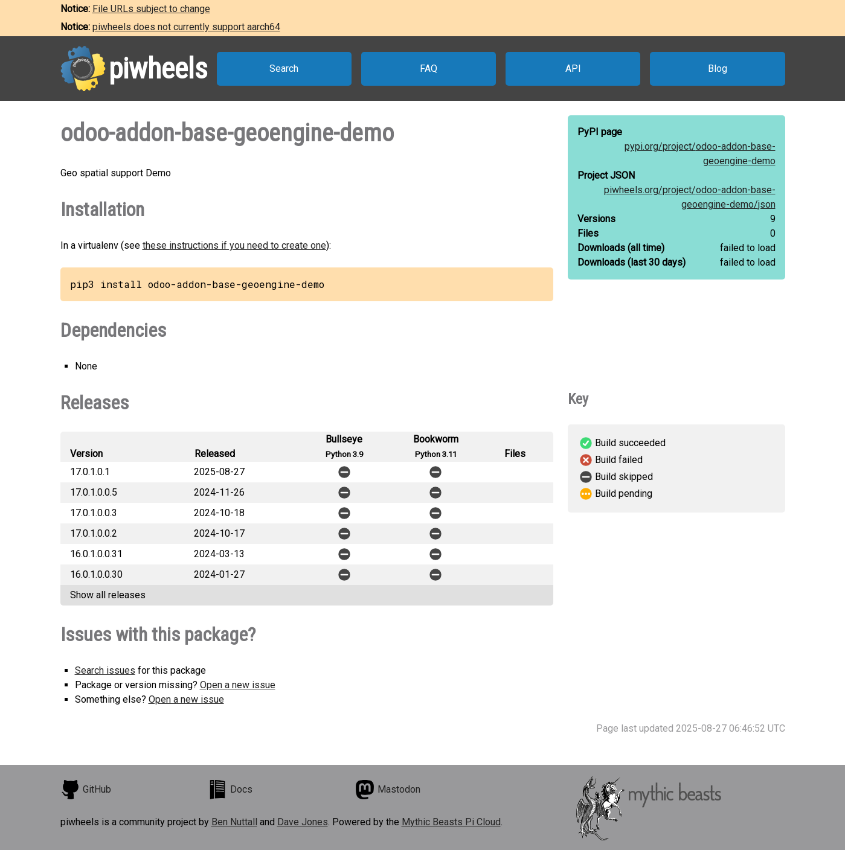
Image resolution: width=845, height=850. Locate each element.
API (573, 68)
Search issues (105, 670)
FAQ (428, 68)
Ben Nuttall (234, 822)
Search (283, 68)
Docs (230, 789)
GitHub (85, 789)
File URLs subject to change (151, 8)
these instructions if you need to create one (234, 245)
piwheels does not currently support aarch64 (186, 27)
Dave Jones (302, 822)
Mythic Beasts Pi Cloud (451, 822)
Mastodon (387, 789)
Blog (717, 68)
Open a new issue (237, 685)
